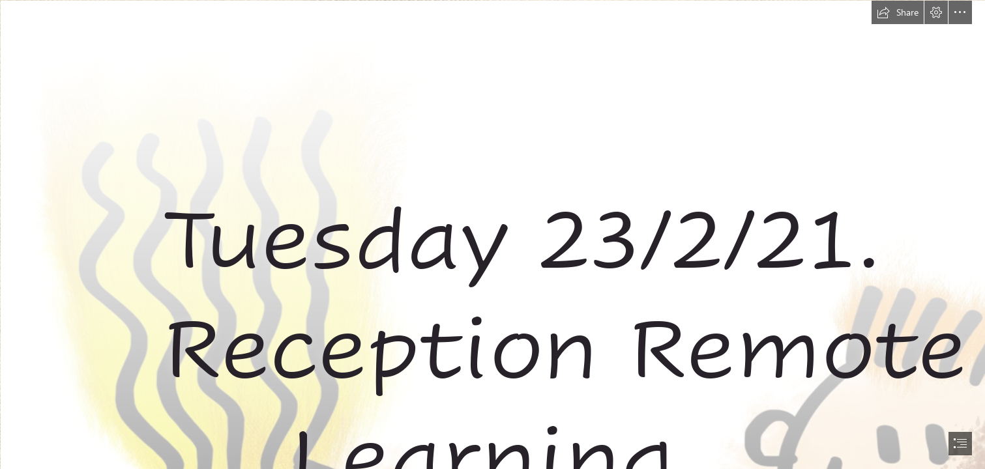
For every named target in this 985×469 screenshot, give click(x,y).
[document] (492, 234)
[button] (898, 12)
